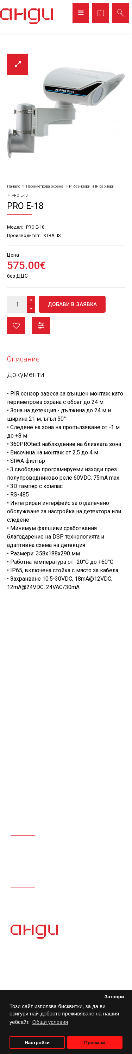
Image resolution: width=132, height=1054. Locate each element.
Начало (13, 186)
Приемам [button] (95, 1042)
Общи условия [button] (50, 1022)
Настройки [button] (37, 1042)
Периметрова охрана (44, 186)
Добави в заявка (72, 304)
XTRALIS (52, 235)
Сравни (41, 325)
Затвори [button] (114, 996)
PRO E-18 (20, 195)
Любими (16, 325)
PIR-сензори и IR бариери (91, 186)
